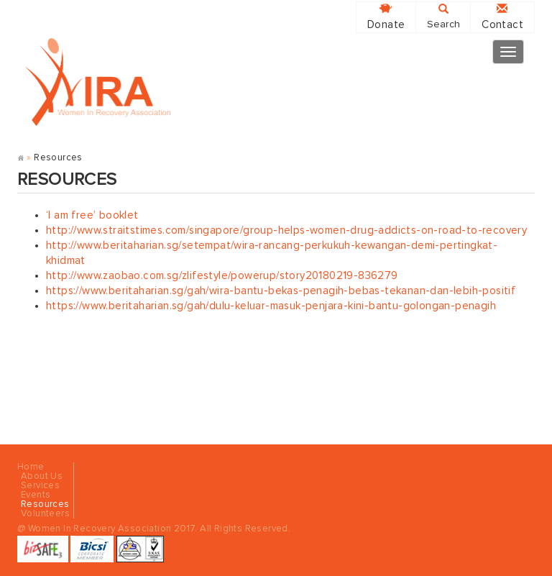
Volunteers (45, 513)
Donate (386, 17)
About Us (42, 476)
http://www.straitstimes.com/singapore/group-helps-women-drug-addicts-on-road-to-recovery (286, 230)
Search (443, 16)
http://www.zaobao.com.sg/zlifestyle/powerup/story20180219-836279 (222, 275)
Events (35, 495)
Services (40, 485)
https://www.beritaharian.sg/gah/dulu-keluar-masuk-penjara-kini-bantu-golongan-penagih (271, 306)
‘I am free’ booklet (92, 215)
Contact (502, 17)
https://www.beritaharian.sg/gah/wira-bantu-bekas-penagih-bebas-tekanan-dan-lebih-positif (280, 290)
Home (31, 467)
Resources (45, 504)
